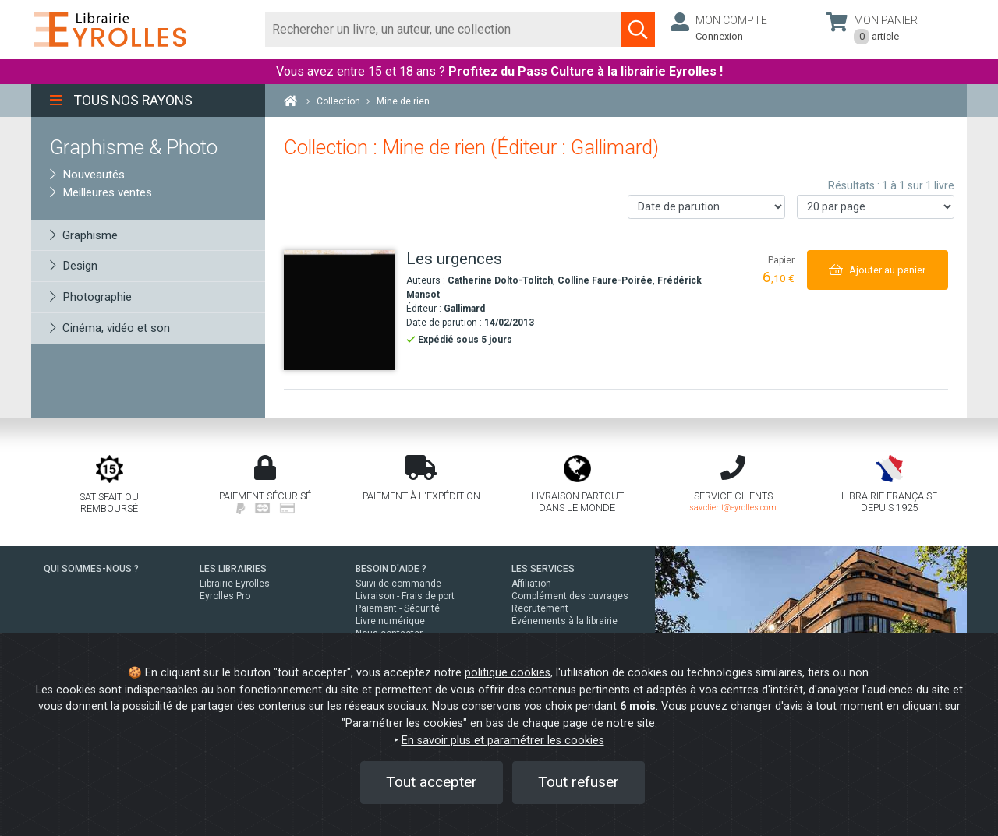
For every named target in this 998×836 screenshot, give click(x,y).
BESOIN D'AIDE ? (391, 568)
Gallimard (464, 308)
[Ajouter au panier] (877, 270)
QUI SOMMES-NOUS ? (91, 568)
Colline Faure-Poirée (605, 280)
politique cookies (507, 672)
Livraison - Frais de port (405, 596)
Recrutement (539, 608)
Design (73, 266)
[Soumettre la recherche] (638, 29)
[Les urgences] (339, 310)
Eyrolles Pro (225, 596)
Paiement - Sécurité (398, 608)
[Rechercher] (443, 29)
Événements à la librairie (564, 621)
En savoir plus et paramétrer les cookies (503, 740)
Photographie (91, 297)
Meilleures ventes (101, 192)
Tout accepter (431, 782)
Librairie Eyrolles (235, 583)
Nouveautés (87, 175)
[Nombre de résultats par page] (875, 207)
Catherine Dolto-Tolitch (500, 280)
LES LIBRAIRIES (233, 568)
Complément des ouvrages (569, 596)
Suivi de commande (398, 583)
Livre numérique (390, 621)
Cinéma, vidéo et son (110, 328)
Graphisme (84, 235)
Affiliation (531, 583)
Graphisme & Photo (134, 147)
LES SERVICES (543, 568)
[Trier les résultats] (706, 207)
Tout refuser (578, 782)
